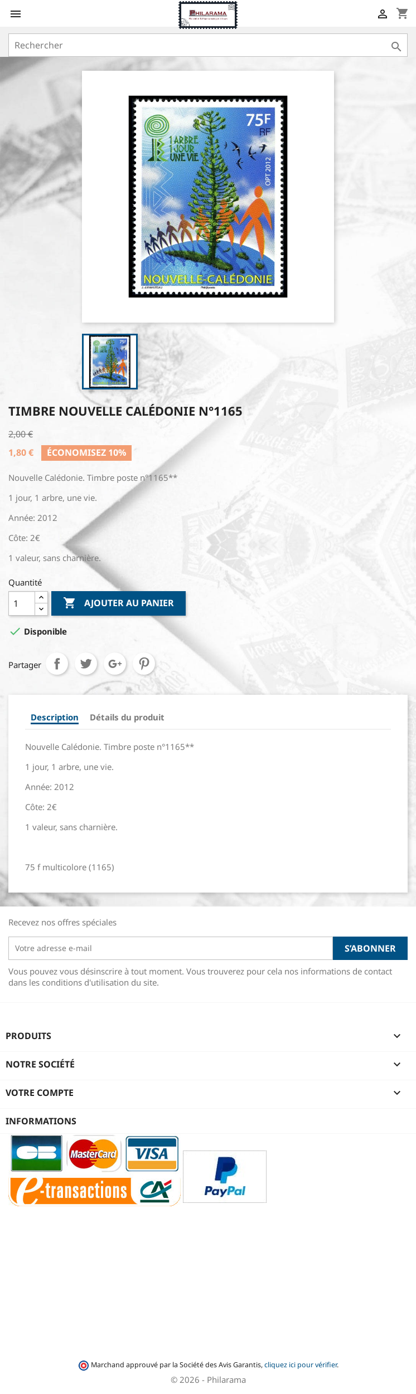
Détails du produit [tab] (127, 717)
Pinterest (144, 663)
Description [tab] (55, 717)
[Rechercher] (208, 45)
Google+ (115, 663)
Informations (41, 1121)
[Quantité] (21, 603)
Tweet (86, 663)
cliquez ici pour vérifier (300, 1364)
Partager (57, 663)
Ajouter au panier (118, 603)
